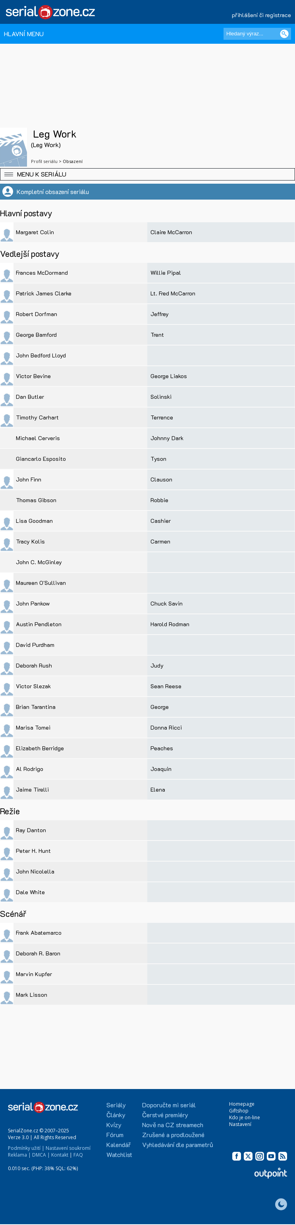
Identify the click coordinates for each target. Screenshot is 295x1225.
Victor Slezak (33, 686)
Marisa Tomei (33, 727)
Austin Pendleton (39, 624)
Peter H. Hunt (33, 850)
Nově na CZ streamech (172, 1124)
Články (115, 1114)
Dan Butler (30, 396)
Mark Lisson (31, 994)
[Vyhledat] (284, 33)
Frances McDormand (42, 272)
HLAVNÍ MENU (24, 33)
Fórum (114, 1134)
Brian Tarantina (36, 707)
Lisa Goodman (34, 520)
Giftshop (239, 1110)
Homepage (242, 1104)
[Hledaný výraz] (257, 34)
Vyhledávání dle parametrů (177, 1144)
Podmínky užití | (26, 1148)
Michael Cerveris (38, 438)
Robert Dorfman (36, 314)
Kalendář (118, 1144)
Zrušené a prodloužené (173, 1134)
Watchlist (119, 1154)
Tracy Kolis (30, 541)
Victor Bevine (33, 376)
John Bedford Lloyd (41, 355)
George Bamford (36, 334)
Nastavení (240, 1124)
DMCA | (41, 1154)
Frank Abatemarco (39, 932)
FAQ (78, 1154)
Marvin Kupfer (34, 974)
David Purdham (35, 644)
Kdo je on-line (244, 1117)
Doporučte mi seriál (169, 1105)
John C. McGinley (39, 562)
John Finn (28, 479)
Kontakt (59, 1154)
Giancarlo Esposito (41, 458)
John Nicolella (35, 871)
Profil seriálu (44, 161)
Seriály (116, 1105)
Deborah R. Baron (38, 953)
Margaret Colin (35, 232)
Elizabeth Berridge (40, 748)
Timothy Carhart (37, 417)
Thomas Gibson (36, 500)
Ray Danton (31, 830)
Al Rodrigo (29, 769)
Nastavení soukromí (68, 1148)
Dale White (30, 892)
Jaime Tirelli (32, 789)
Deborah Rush (34, 665)
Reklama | (19, 1154)
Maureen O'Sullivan (41, 582)
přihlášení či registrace (261, 15)
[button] (147, 174)
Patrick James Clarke (43, 293)
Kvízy (113, 1124)
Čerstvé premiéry (165, 1114)
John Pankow (33, 603)
